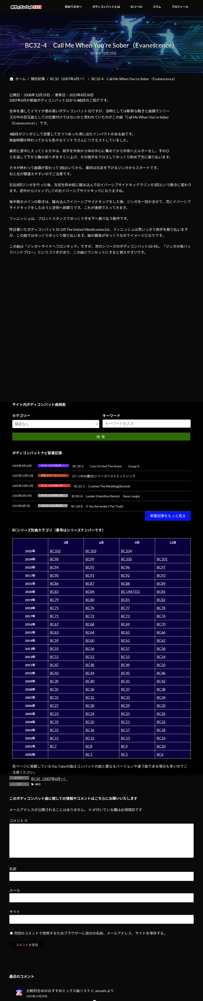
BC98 (54, 559)
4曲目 (37, 784)
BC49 (125, 665)
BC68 (89, 624)
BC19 (54, 722)
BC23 (54, 713)
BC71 (54, 616)
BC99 (89, 559)
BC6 (160, 754)
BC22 (161, 722)
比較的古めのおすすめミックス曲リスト (58, 997)
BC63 (54, 632)
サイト (14, 918)
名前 (12, 875)
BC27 (54, 705)
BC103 (90, 551)
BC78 (161, 608)
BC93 (161, 575)
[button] (168, 516)
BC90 (54, 575)
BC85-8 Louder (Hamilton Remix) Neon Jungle (106, 496)
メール (14, 896)
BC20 (89, 722)
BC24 (89, 713)
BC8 (88, 746)
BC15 (54, 730)
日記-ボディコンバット (53, 475)
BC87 (89, 583)
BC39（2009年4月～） (53, 465)
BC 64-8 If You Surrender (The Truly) (97, 506)
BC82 (161, 600)
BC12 (89, 738)
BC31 (54, 697)
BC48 (89, 665)
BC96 (125, 567)
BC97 (161, 567)
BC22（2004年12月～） (54, 485)
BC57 (125, 648)
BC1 (88, 754)
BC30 (161, 705)
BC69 (125, 624)
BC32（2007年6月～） (49, 779)
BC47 (54, 665)
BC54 (161, 656)
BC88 (125, 583)
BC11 (54, 738)
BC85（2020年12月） (53, 495)
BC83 (54, 591)
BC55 (54, 648)
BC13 (125, 738)
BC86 (54, 583)
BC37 (125, 689)
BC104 (126, 551)
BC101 (162, 559)
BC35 (54, 689)
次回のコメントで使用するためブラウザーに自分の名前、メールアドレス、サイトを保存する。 (90, 939)
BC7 (53, 746)
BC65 (125, 632)
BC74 (161, 616)
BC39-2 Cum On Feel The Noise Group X (106, 466)
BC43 (54, 673)
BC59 (54, 640)
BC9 (124, 746)
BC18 (161, 730)
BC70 (161, 624)
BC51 (54, 656)
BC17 (125, 730)
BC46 (161, 673)
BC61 (125, 640)
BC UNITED (130, 591)
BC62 (161, 640)
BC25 (125, 713)
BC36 (89, 689)
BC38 (161, 689)
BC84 (89, 591)
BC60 (89, 640)
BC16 (89, 730)
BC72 (89, 616)
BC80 (89, 600)
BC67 (54, 624)
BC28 (89, 705)
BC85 (161, 591)
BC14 (161, 738)
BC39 (54, 681)
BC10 (161, 746)
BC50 (161, 665)
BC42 (161, 681)
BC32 (89, 697)
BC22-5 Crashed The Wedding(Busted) (102, 486)
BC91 (89, 575)
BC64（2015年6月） (53, 505)
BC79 (54, 600)
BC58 (161, 648)
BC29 (125, 705)
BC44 (89, 673)
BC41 (125, 681)
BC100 (126, 559)
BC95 (89, 567)
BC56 (89, 648)
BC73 (125, 616)
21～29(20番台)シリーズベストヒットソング (103, 476)
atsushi (100, 997)
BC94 (54, 567)
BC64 (89, 632)
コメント (18, 820)
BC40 (89, 681)
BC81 (125, 600)
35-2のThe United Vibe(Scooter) (81, 229)
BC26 (161, 713)
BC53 (125, 656)
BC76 (89, 608)
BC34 (161, 697)
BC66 (161, 632)
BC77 (125, 608)
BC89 (161, 583)
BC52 (89, 656)
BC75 (54, 608)
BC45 (125, 673)
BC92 (125, 575)
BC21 (125, 722)
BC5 (124, 754)
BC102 (55, 551)
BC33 (125, 697)
